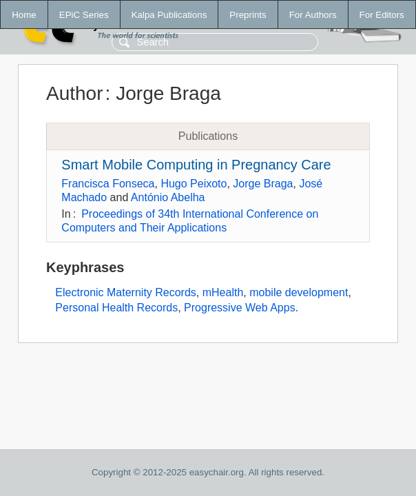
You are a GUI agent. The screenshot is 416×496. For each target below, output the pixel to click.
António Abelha (168, 197)
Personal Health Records (116, 307)
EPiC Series (84, 15)
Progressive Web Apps (239, 307)
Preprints (247, 15)
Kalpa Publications (169, 15)
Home (24, 15)
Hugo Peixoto (193, 183)
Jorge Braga (263, 183)
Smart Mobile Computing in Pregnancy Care (196, 164)
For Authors (313, 15)
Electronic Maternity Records (125, 292)
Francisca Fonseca (107, 183)
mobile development (298, 292)
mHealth (223, 292)
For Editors (382, 15)
